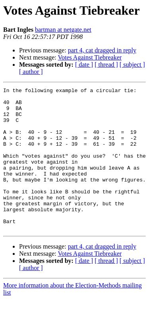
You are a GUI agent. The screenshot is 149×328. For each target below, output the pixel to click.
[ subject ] (132, 64)
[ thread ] (106, 64)
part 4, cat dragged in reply (102, 50)
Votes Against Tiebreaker (90, 57)
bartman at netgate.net (63, 29)
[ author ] (31, 71)
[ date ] (84, 64)
